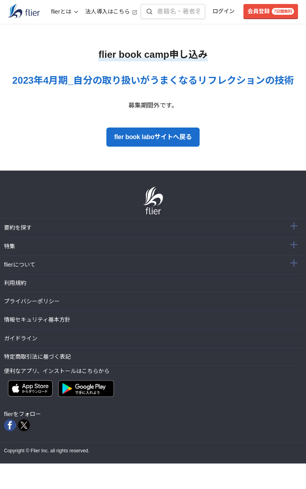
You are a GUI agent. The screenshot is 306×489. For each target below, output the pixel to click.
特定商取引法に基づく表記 (37, 356)
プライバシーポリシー (32, 301)
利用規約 (15, 283)
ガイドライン (20, 338)
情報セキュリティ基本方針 (37, 319)
